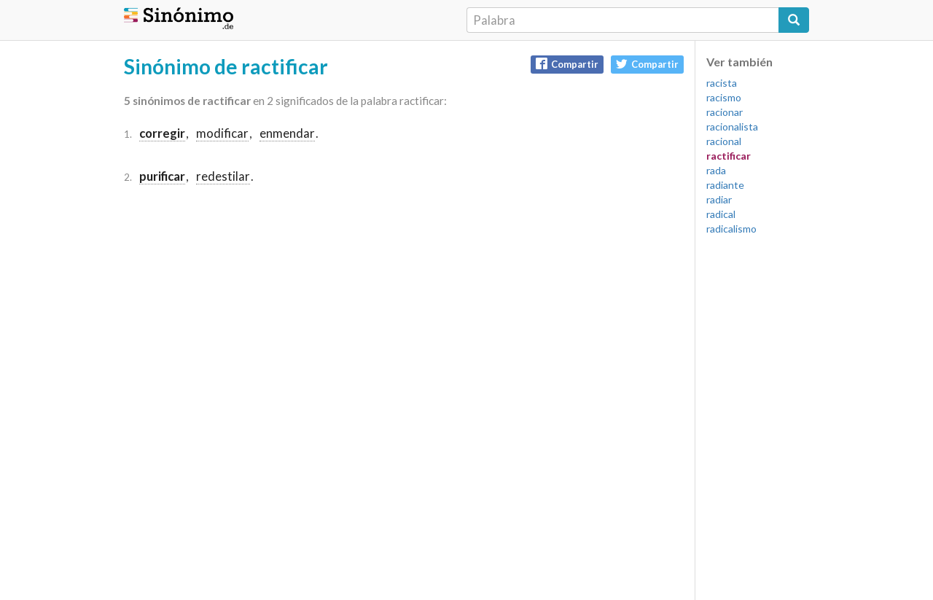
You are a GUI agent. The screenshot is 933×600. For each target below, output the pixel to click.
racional (723, 141)
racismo (723, 97)
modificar (222, 133)
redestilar (223, 176)
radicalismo (731, 228)
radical (720, 214)
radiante (725, 185)
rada (716, 170)
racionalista (732, 126)
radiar (719, 199)
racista (721, 83)
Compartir (567, 64)
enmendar (287, 133)
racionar (724, 112)
